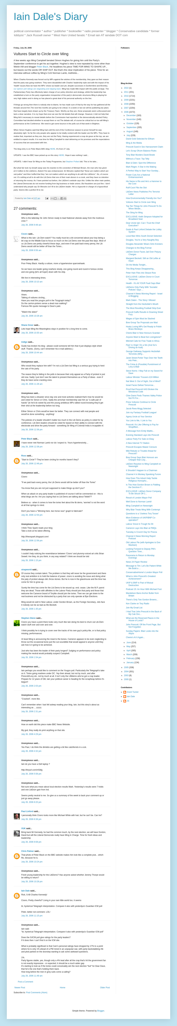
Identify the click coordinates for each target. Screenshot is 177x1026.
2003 (126, 675)
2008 (126, 104)
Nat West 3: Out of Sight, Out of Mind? (143, 381)
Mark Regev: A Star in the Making (141, 167)
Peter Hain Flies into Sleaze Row (141, 273)
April (128, 650)
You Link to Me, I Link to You (139, 420)
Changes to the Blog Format (138, 248)
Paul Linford (27, 811)
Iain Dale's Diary (51, 16)
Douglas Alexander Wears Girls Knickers (144, 244)
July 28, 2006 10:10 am (32, 282)
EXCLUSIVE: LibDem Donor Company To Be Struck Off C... (143, 492)
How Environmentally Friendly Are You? (144, 198)
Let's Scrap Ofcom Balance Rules (141, 151)
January (130, 662)
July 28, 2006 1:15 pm (31, 560)
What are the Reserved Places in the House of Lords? (142, 619)
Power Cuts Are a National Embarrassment (138, 176)
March (129, 654)
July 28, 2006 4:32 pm (31, 751)
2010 (126, 96)
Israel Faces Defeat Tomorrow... (140, 385)
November (131, 119)
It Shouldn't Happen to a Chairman (141, 470)
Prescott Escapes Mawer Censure (141, 447)
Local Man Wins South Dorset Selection (144, 236)
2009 (126, 100)
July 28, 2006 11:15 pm (32, 916)
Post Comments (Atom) (36, 992)
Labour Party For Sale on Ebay (140, 439)
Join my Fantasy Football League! (141, 412)
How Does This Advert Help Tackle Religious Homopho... (141, 479)
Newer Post (19, 987)
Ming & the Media (134, 143)
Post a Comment (25, 982)
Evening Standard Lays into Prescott (142, 435)
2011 (126, 92)
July (128, 135)
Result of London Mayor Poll (139, 498)
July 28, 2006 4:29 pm (31, 734)
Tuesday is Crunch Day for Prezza (141, 532)
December (131, 115)
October (130, 123)
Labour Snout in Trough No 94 (139, 524)
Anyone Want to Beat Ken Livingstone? (143, 337)
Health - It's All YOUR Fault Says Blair (143, 283)
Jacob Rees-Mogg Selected (138, 408)
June (128, 642)
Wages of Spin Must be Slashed (140, 318)
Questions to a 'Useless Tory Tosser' (142, 513)
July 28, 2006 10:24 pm (32, 862)
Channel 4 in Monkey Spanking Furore (143, 474)
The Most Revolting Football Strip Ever (143, 308)
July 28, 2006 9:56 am (31, 250)
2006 (126, 112)
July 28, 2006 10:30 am (32, 333)
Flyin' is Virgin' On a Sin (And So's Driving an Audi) (141, 346)
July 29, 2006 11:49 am (32, 976)
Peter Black (42, 66)
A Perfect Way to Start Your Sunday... (143, 171)
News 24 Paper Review (136, 562)
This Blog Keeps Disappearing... (140, 269)
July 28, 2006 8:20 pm (31, 802)
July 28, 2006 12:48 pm (32, 463)
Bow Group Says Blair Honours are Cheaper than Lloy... (142, 458)
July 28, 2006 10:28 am (32, 316)
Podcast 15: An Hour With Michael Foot (144, 589)
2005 (126, 667)
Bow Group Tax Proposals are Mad (142, 322)
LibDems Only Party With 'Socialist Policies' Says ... (141, 288)
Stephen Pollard (72, 161)
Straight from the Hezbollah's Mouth (142, 304)
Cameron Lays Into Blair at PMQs (141, 528)
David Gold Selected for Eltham (140, 139)
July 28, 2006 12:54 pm (32, 515)
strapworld (26, 569)
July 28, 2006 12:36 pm (32, 429)
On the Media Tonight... (136, 265)
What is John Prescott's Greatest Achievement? (141, 577)
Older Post (105, 987)
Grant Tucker (133, 692)
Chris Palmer (27, 851)
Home (62, 987)
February (130, 658)
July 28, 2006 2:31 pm (31, 711)
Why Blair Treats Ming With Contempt (143, 509)
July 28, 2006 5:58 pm (31, 774)
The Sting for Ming (134, 212)
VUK (23, 828)
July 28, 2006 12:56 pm (32, 540)
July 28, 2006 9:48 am (31, 225)
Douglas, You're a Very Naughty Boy (142, 240)
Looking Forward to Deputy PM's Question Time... (141, 550)
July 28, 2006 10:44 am (32, 352)
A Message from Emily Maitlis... (140, 431)
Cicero (24, 234)
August (129, 131)
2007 (126, 108)
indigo (24, 342)
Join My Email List (134, 607)
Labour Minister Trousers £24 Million (142, 377)
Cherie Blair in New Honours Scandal (143, 333)
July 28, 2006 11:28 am (32, 384)
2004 (126, 671)
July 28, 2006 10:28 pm (32, 881)
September (131, 127)
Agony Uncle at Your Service (139, 416)
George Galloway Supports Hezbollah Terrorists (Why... (143, 352)
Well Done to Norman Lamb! (139, 501)
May (128, 646)
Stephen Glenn (28, 618)
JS (128, 701)
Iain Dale (25, 891)
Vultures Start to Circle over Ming (141, 202)
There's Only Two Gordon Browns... (142, 599)
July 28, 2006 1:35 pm (31, 609)
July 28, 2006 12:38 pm (32, 446)
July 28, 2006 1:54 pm (31, 657)
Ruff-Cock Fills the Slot (136, 187)
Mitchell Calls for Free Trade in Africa (142, 341)
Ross (23, 456)
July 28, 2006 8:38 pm (31, 819)
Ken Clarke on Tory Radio (137, 603)
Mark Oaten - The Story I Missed (140, 300)
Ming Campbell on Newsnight (139, 506)
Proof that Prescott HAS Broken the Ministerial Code (142, 390)
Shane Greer (27, 325)
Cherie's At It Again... (135, 637)
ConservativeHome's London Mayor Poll (144, 572)
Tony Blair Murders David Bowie (140, 155)
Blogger (100, 1011)
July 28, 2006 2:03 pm (31, 686)
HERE (52, 149)
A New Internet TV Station (137, 443)
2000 (126, 679)
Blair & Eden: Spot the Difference (141, 163)
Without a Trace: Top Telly (137, 159)
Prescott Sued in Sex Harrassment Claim (144, 147)
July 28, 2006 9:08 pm (31, 842)
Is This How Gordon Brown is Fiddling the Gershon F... (143, 486)
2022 (126, 88)
